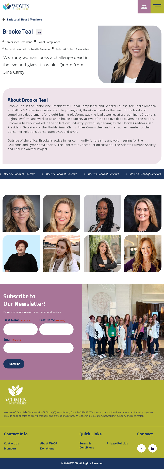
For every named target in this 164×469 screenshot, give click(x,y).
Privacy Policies (117, 443)
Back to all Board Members (22, 19)
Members (10, 448)
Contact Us (11, 443)
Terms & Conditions (86, 445)
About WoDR (48, 443)
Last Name (52, 320)
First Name (16, 320)
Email (12, 340)
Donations (47, 448)
